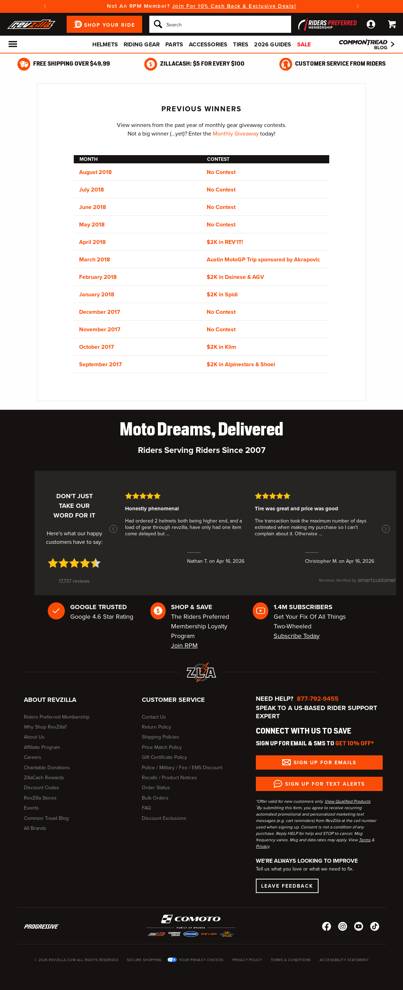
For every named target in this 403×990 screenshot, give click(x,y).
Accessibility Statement (344, 960)
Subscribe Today (297, 636)
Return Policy (156, 727)
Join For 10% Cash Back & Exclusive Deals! (234, 6)
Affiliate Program (42, 747)
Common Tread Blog (46, 818)
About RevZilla (50, 699)
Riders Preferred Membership (56, 717)
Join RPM (184, 645)
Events (31, 808)
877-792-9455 (318, 698)
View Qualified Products (348, 801)
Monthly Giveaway (236, 133)
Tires (240, 44)
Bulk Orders (155, 798)
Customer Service (173, 699)
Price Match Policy (162, 747)
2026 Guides (272, 44)
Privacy (262, 846)
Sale (304, 44)
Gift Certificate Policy (164, 757)
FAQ (146, 808)
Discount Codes (41, 787)
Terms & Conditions (291, 960)
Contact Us (154, 717)
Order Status (156, 787)
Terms (365, 840)
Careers (32, 757)
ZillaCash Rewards (44, 777)
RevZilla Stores (40, 798)
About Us (34, 737)
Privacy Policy (247, 960)
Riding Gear (142, 44)
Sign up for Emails (325, 762)
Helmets (105, 44)
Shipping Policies (160, 737)
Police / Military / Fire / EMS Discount (182, 767)
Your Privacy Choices (201, 960)
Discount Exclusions (164, 818)
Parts (174, 44)
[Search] (220, 24)
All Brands (35, 828)
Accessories (208, 44)
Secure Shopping (144, 960)
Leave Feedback (287, 885)
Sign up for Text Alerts (325, 783)
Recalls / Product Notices (169, 777)
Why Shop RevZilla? (45, 727)
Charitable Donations (47, 767)
